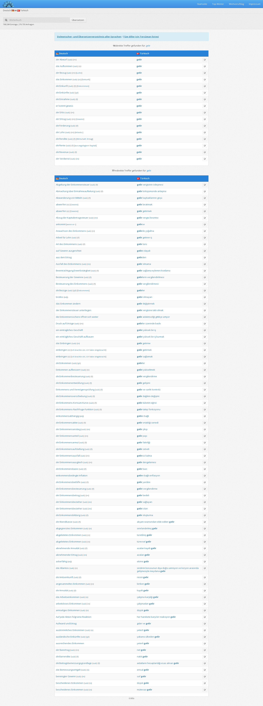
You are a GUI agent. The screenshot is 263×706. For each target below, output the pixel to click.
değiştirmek (149, 303)
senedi (154, 422)
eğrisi (154, 402)
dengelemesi (149, 462)
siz (141, 455)
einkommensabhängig (67, 415)
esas (163, 663)
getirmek (147, 211)
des (70, 230)
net (138, 649)
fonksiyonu (154, 409)
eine (79, 616)
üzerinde (150, 323)
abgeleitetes (62, 534)
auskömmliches (64, 630)
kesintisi (154, 217)
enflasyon (154, 475)
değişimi (155, 396)
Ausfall (59, 263)
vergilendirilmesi (155, 277)
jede (62, 616)
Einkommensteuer (80, 184)
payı (145, 435)
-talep (142, 409)
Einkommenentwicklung (71, 382)
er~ (73, 224)
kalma (149, 455)
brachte (78, 350)
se (141, 224)
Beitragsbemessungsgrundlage (75, 663)
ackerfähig (61, 561)
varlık (148, 389)
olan (145, 508)
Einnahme (64, 99)
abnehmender (63, 554)
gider (139, 623)
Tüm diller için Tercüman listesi (141, 36)
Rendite (63, 138)
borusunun (151, 568)
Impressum (254, 3)
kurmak (160, 336)
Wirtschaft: (81, 139)
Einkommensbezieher (71, 501)
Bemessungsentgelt (70, 669)
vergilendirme (150, 376)
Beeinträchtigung (64, 270)
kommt (62, 105)
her (138, 616)
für (64, 237)
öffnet (83, 316)
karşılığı (149, 597)
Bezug (63, 72)
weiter (95, 316)
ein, (84, 350)
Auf (57, 616)
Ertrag (63, 119)
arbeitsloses (62, 603)
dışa (160, 568)
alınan (170, 663)
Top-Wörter (218, 3)
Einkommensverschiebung (73, 396)
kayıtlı (147, 548)
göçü (159, 197)
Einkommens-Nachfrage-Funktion (76, 409)
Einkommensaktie (68, 422)
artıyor (166, 316)
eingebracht (100, 350)
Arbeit (59, 237)
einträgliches (66, 330)
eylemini (156, 270)
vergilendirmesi (151, 283)
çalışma (141, 597)
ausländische (63, 636)
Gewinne (78, 277)
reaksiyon (165, 616)
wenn (69, 224)
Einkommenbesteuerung (72, 376)
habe (91, 350)
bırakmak (147, 204)
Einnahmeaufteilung (84, 191)
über (71, 191)
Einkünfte (64, 92)
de (141, 230)
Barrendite (64, 656)
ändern (76, 303)
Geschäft (78, 330)
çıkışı (145, 429)
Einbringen (65, 343)
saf (138, 676)
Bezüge (63, 290)
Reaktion (86, 616)
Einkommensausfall (70, 455)
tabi (155, 310)
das (57, 66)
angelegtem (83, 145)
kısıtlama (165, 270)
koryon (185, 568)
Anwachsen (62, 230)
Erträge (70, 323)
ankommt (61, 224)
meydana (155, 571)
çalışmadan (143, 603)
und (72, 389)
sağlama (147, 270)
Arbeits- (79, 132)
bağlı (146, 415)
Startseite (202, 3)
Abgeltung (61, 184)
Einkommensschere (70, 316)
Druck (59, 323)
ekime (140, 561)
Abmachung (62, 191)
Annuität (74, 548)
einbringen (61, 349)
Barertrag (64, 649)
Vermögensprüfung (84, 389)
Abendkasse (65, 521)
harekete (145, 616)
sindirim (141, 568)
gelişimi (146, 382)
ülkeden (150, 636)
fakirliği (146, 442)
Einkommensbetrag (70, 495)
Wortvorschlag (236, 3)
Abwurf (63, 59)
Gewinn (80, 119)
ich (73, 350)
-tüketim (143, 402)
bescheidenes (63, 682)
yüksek (147, 330)
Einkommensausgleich (71, 462)
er (57, 105)
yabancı (141, 636)
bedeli (146, 495)
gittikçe (159, 316)
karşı (153, 616)
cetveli (146, 449)
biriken (140, 583)
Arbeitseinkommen (69, 597)
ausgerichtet (74, 250)
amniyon (173, 568)
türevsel (141, 541)
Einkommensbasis (68, 468)
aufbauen (88, 336)
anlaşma (161, 191)
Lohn (79, 73)
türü (145, 244)
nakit (139, 656)
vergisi (146, 217)
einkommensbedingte (67, 475)
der (57, 59)
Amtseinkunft (66, 577)
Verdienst (65, 158)
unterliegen (85, 310)
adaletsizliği (149, 316)
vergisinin (148, 184)
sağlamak (148, 356)
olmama (147, 263)
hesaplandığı (154, 663)
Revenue (64, 152)
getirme (146, 343)
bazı (145, 468)
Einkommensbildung (69, 515)
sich (89, 316)
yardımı (146, 482)
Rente (62, 145)
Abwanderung (63, 197)
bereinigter (61, 676)
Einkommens (79, 230)
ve (144, 389)
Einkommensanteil (69, 435)
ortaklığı (147, 422)
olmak (160, 310)
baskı (158, 323)
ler (141, 290)
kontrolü (156, 389)
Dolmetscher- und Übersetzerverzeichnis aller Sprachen (89, 36)
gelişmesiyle (143, 571)
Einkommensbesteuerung (72, 488)
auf (57, 250)
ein (57, 330)
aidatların (142, 663)
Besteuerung (62, 277)
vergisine (147, 310)
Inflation (83, 475)
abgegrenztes (63, 528)
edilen (165, 521)
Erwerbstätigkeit (82, 270)
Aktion (68, 616)
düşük (140, 610)
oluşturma (148, 515)
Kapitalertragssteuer (77, 217)
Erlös (62, 112)
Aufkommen (66, 66)
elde (159, 521)
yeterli (140, 630)
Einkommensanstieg (70, 429)
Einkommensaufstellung (71, 449)
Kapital (93, 145)
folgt (74, 616)
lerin (142, 277)
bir (152, 330)
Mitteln (78, 197)
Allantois (64, 568)
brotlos (59, 297)
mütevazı (141, 689)
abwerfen (61, 204)
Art (57, 244)
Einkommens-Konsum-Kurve (73, 402)
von (73, 197)
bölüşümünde (150, 191)
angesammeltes (64, 583)
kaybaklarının (150, 197)
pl (77, 92)
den (141, 257)
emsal (140, 669)
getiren (146, 237)
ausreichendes (64, 643)
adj (66, 297)
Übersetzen (78, 20)
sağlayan (147, 501)
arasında (194, 568)
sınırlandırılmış (144, 528)
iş (151, 237)
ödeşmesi (158, 184)
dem (62, 257)
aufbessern (74, 369)
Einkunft (85, 79)
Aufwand (60, 623)
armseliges (61, 610)
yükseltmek (149, 369)
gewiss (69, 105)
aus (76, 145)
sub (70, 59)
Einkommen (66, 79)
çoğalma (149, 230)
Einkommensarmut (69, 442)
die (57, 85)
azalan (140, 548)
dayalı (147, 250)
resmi (140, 577)
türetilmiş (141, 534)
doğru (165, 568)
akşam (140, 521)
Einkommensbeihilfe (69, 482)
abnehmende (63, 548)
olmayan (147, 297)
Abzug (59, 217)
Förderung (64, 125)
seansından (150, 521)
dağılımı (146, 396)
